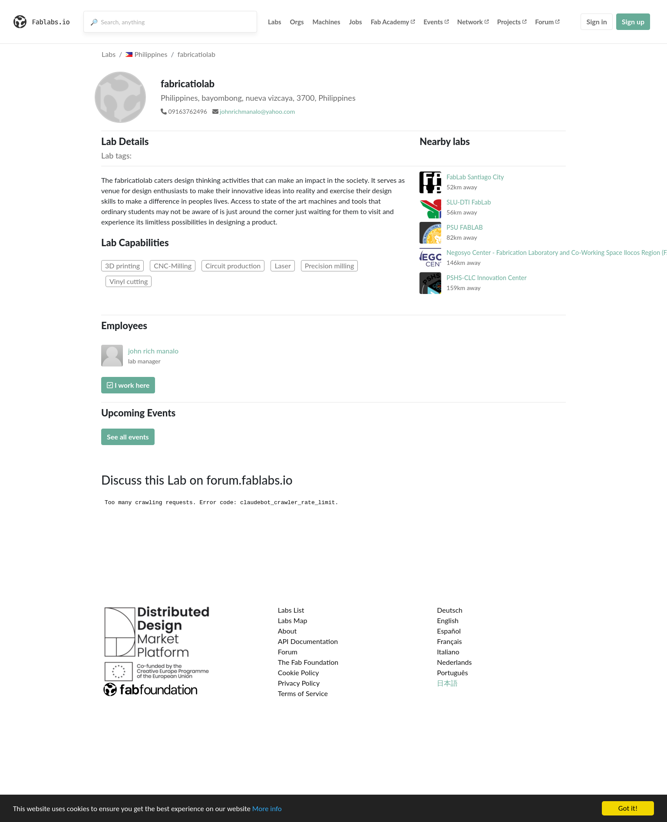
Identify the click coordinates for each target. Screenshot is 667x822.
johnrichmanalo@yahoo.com (257, 111)
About (287, 631)
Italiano (448, 651)
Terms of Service (303, 693)
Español (449, 631)
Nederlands (454, 662)
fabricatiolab (196, 54)
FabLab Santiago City (475, 177)
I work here (128, 385)
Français (449, 641)
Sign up (633, 21)
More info (267, 808)
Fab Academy (393, 22)
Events (436, 22)
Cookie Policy (298, 672)
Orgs (297, 22)
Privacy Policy (299, 683)
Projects (511, 22)
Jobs (355, 22)
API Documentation (308, 641)
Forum (547, 22)
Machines (326, 22)
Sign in (596, 21)
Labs (274, 22)
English (448, 620)
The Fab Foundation (308, 662)
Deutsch (449, 610)
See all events (128, 436)
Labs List (291, 610)
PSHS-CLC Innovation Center (486, 277)
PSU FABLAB (464, 227)
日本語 (447, 683)
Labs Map (292, 620)
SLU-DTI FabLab (468, 202)
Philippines (146, 54)
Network (473, 22)
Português (452, 672)
